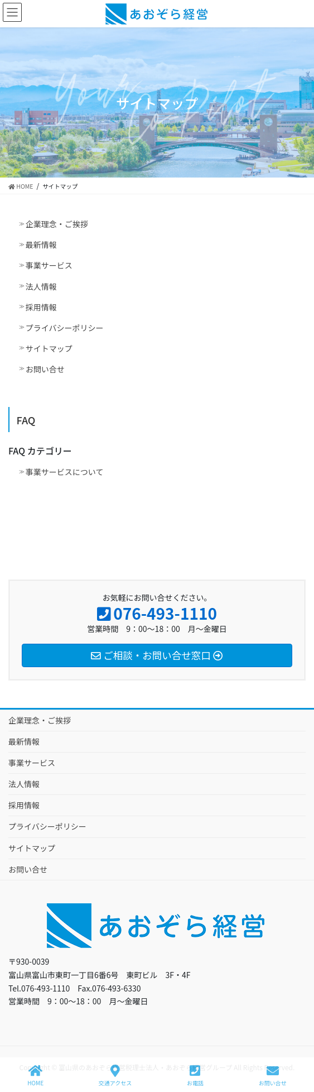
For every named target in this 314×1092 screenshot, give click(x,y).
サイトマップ (49, 348)
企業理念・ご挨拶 (57, 223)
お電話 (195, 1075)
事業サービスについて (65, 471)
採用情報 (41, 307)
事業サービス (49, 265)
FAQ (26, 420)
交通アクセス (115, 1075)
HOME (35, 1075)
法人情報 (41, 286)
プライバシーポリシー (65, 327)
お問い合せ (45, 369)
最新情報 (41, 244)
